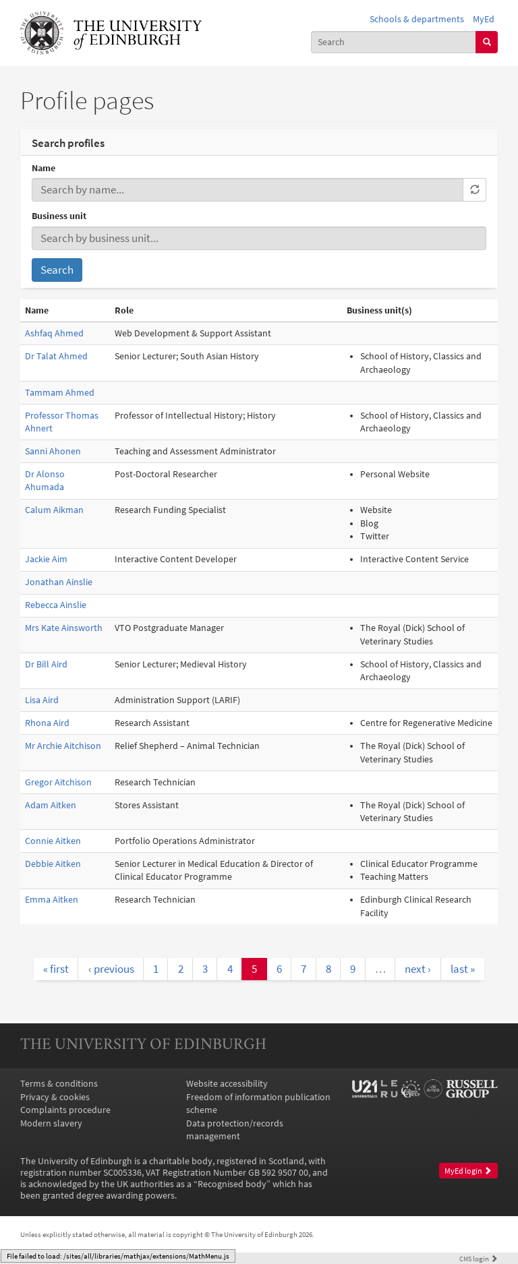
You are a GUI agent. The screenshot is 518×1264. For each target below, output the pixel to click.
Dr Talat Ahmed (56, 356)
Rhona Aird (47, 723)
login (478, 1258)
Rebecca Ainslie (55, 605)
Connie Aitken (53, 841)
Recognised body (232, 1184)
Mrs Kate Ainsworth (64, 628)
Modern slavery (51, 1123)
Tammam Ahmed (59, 392)
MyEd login (468, 1171)
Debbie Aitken (53, 864)
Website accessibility (227, 1083)
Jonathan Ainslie (58, 582)
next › (418, 968)
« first (56, 968)
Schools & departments (417, 19)
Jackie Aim (46, 559)
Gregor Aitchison (58, 782)
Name (43, 168)
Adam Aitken (50, 805)
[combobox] (394, 42)
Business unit (59, 216)
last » (463, 968)
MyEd (483, 19)
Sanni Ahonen (53, 451)
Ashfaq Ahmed (54, 333)
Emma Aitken (51, 899)
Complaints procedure (65, 1110)
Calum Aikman (54, 510)
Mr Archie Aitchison (63, 746)
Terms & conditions (59, 1083)
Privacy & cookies (55, 1097)
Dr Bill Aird (46, 664)
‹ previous (111, 968)
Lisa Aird (42, 700)
